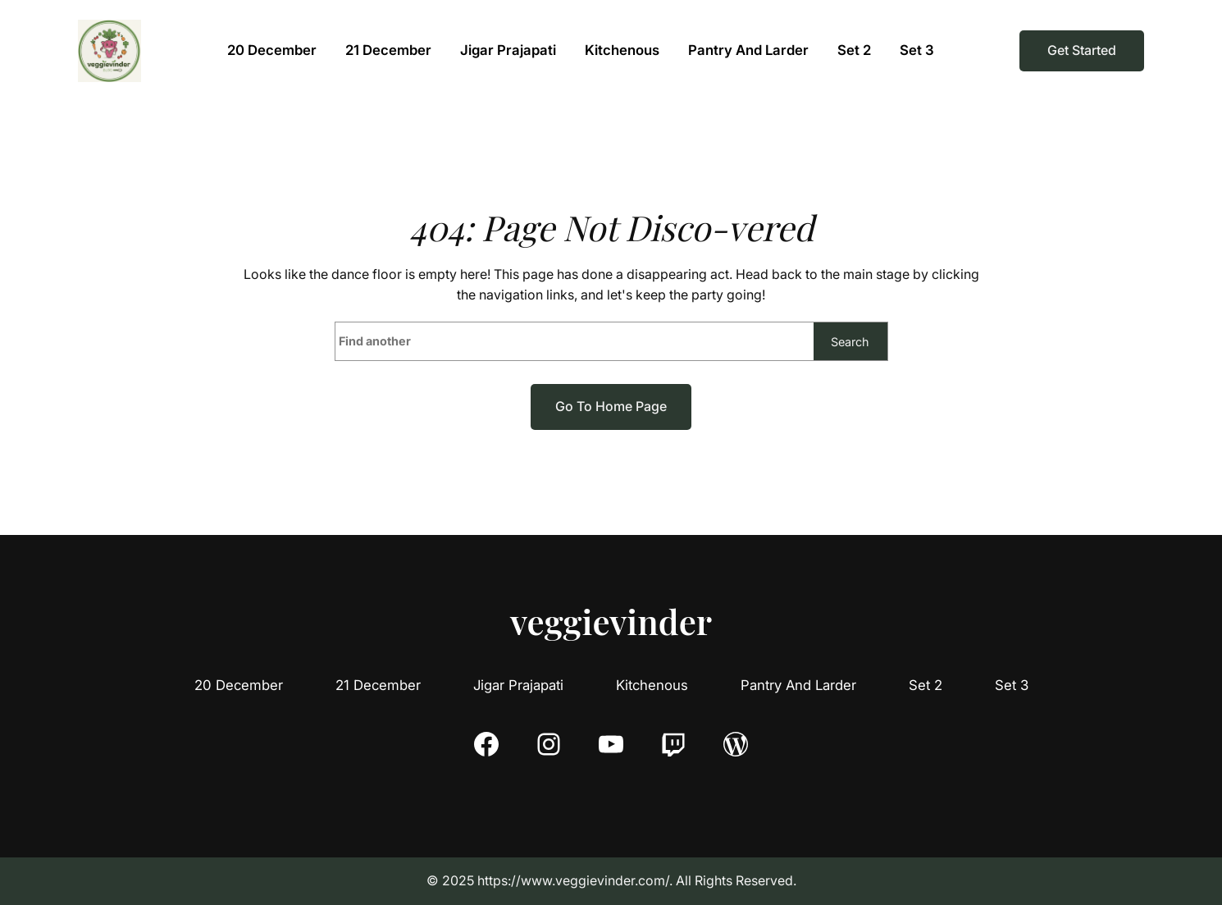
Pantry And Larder (798, 685)
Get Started (1081, 50)
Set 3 (1011, 685)
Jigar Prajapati (518, 685)
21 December (378, 685)
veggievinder (611, 621)
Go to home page (611, 406)
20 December (238, 685)
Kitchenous (652, 685)
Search (850, 342)
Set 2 (925, 685)
